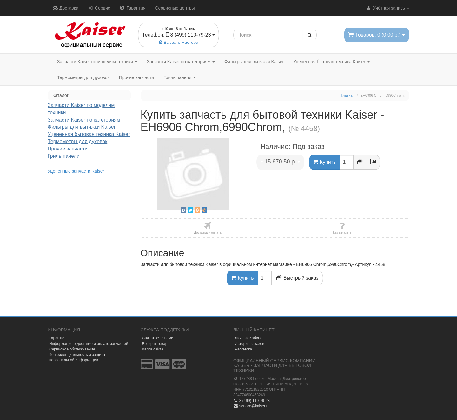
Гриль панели (179, 77)
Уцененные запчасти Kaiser (76, 171)
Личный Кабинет (249, 338)
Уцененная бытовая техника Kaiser (331, 61)
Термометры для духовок (83, 77)
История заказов (249, 344)
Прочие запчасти (136, 77)
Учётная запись (387, 7)
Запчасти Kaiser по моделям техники (97, 61)
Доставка (65, 7)
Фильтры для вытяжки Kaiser (254, 61)
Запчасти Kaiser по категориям (181, 61)
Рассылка (243, 349)
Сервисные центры (175, 7)
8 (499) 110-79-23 (251, 400)
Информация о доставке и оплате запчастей (88, 344)
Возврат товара (156, 344)
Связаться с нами (157, 338)
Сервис (99, 7)
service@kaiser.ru (251, 406)
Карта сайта (152, 349)
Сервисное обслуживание (72, 349)
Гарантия (133, 7)
